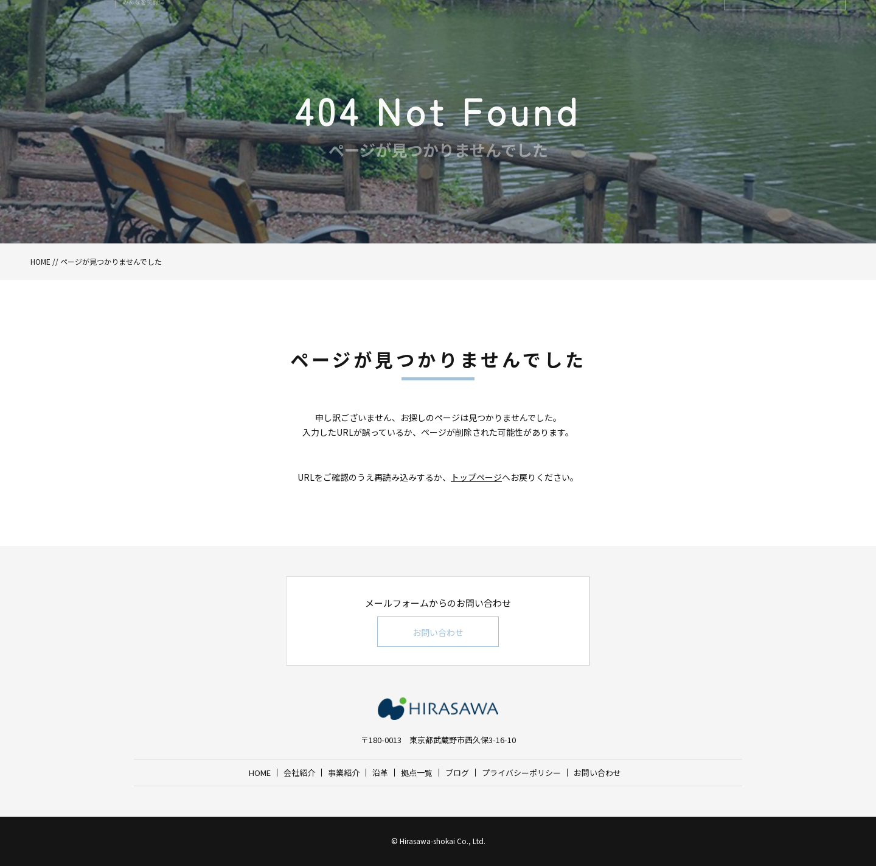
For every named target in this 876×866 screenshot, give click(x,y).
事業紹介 (344, 772)
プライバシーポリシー (521, 772)
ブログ (457, 772)
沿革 (380, 772)
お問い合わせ (438, 632)
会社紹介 (299, 772)
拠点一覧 (417, 772)
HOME (40, 261)
